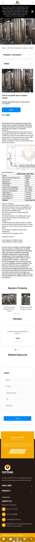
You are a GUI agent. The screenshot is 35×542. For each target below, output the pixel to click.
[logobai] (7, 469)
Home (4, 48)
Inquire (11, 110)
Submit (17, 418)
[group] (9, 302)
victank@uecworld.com (14, 519)
